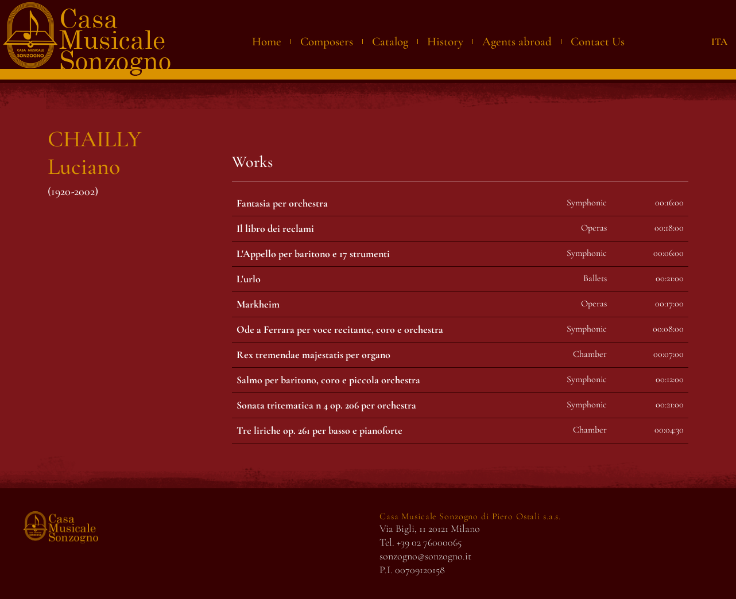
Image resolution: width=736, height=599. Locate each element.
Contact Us (598, 41)
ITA (719, 42)
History (445, 41)
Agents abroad (517, 41)
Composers (326, 41)
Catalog (390, 41)
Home (266, 41)
